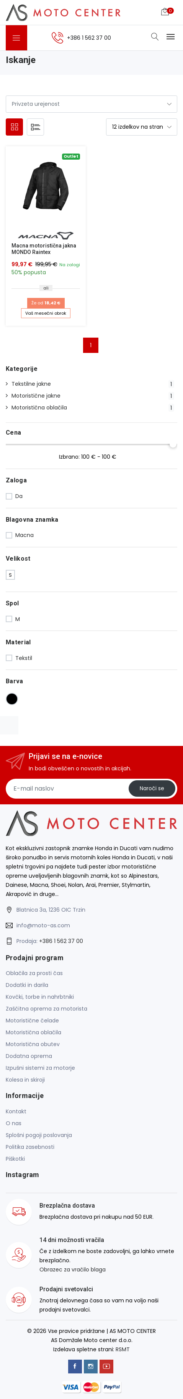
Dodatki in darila (27, 985)
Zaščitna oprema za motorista (46, 1008)
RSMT (123, 1349)
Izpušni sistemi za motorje (40, 1068)
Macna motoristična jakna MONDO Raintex (43, 249)
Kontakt (16, 1111)
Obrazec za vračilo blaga (72, 1269)
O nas (13, 1123)
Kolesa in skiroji (25, 1080)
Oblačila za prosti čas (34, 973)
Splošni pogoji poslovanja (39, 1135)
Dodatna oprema (29, 1056)
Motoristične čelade (32, 1020)
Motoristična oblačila (33, 1032)
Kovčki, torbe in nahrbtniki (40, 997)
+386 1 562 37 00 (61, 941)
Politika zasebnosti (30, 1147)
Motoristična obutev (33, 1044)
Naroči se (152, 788)
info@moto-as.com (43, 925)
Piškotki (15, 1159)
